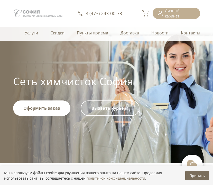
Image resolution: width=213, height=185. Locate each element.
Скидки (57, 33)
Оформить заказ (41, 108)
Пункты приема (92, 33)
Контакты (190, 33)
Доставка (130, 33)
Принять (197, 175)
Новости (160, 33)
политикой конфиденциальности (116, 178)
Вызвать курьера (110, 108)
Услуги (31, 33)
